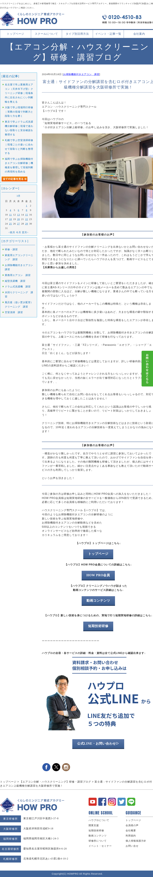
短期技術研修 (98, 626)
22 (26, 219)
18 (10, 219)
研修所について (98, 841)
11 (10, 214)
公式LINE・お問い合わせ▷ (98, 743)
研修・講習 (11, 249)
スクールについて (46, 35)
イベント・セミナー (100, 846)
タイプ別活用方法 (77, 35)
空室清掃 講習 (14, 312)
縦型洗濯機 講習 (15, 281)
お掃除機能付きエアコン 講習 (81, 74)
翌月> (25, 232)
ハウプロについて (99, 820)
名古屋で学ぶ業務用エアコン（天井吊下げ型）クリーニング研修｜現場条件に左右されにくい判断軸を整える (19, 93)
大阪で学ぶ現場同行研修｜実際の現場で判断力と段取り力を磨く (19, 111)
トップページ (15, 33)
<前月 (12, 232)
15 (26, 214)
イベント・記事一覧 (108, 33)
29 (26, 223)
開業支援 (94, 825)
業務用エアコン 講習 (18, 275)
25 (10, 223)
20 (18, 219)
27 (18, 223)
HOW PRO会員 (98, 575)
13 (18, 214)
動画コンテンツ (98, 600)
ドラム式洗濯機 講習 (18, 286)
